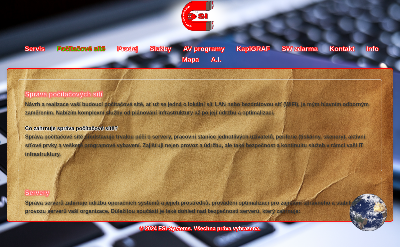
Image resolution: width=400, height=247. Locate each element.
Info (372, 48)
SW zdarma (301, 48)
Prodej (128, 48)
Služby (161, 48)
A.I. (216, 59)
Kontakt (343, 48)
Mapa (191, 59)
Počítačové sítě (82, 48)
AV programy (205, 48)
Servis (36, 48)
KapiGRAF (254, 48)
